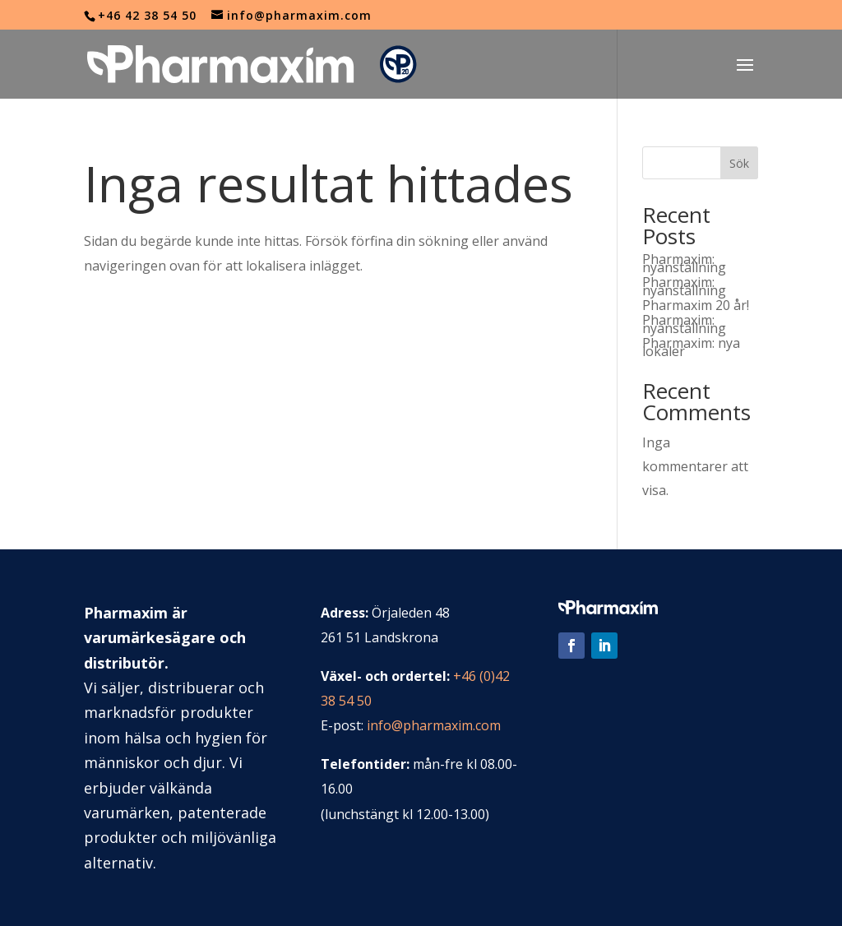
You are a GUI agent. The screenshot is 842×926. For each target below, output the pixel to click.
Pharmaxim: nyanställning (684, 263)
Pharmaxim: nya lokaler (691, 347)
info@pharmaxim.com (434, 725)
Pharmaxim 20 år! (695, 305)
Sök (739, 163)
